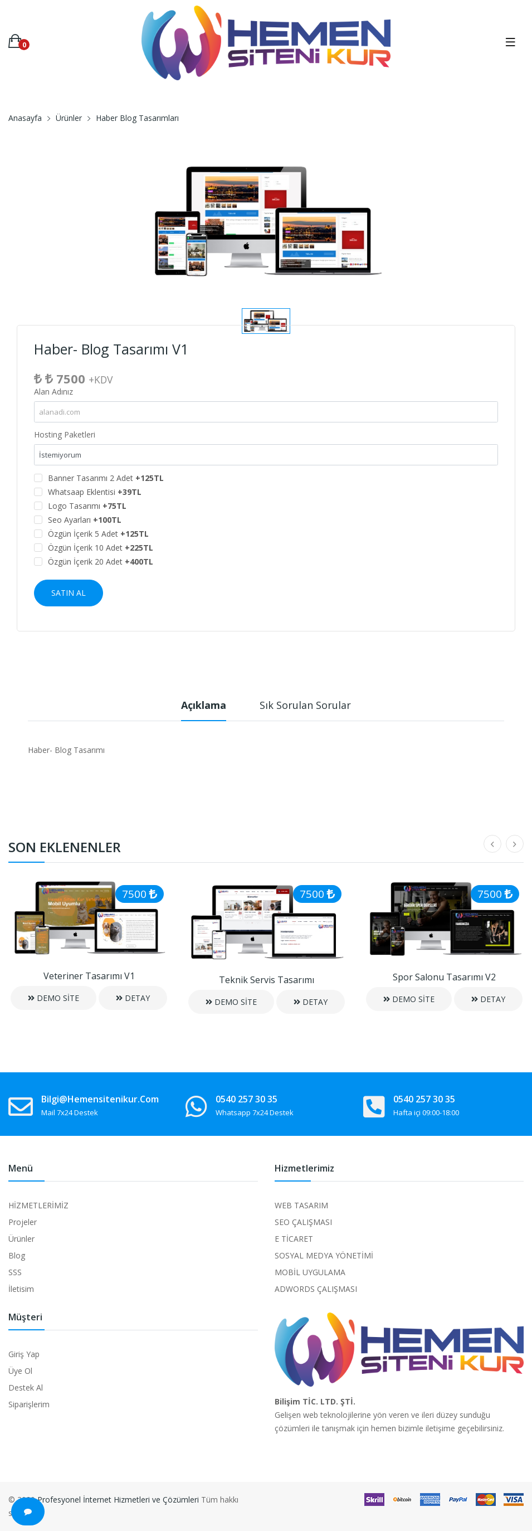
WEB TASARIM (301, 1205)
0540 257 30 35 (246, 1099)
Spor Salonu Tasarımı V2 (444, 977)
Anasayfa (25, 118)
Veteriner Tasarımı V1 (89, 976)
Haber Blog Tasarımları (137, 118)
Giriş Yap (24, 1354)
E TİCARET (294, 1238)
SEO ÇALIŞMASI (303, 1222)
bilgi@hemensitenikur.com (100, 1099)
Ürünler (69, 118)
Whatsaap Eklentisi (94, 492)
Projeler (22, 1222)
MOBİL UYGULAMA (310, 1272)
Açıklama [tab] (203, 705)
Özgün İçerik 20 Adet (100, 561)
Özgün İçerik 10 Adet (100, 547)
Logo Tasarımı (87, 505)
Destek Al (25, 1387)
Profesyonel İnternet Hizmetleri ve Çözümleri (118, 1499)
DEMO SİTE (53, 998)
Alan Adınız (53, 391)
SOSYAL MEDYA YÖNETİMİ (324, 1255)
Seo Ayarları (84, 519)
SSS (15, 1272)
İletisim (21, 1289)
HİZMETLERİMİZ (38, 1205)
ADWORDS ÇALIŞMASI (316, 1289)
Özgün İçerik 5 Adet (98, 533)
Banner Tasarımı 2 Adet (106, 478)
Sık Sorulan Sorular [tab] (305, 705)
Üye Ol (20, 1370)
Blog (16, 1255)
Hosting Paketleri (64, 434)
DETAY (133, 998)
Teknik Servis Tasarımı (266, 980)
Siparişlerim (29, 1404)
